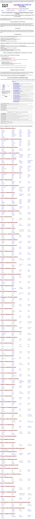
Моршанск (29, 387)
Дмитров (13, 132)
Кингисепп (13, 145)
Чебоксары (3, 414)
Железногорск (21, 225)
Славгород (3, 427)
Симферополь (3, 298)
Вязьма (13, 374)
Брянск (2, 252)
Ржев (2, 394)
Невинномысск (29, 380)
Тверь (2, 391)
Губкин (20, 248)
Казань (2, 160)
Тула (2, 397)
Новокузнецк (20, 454)
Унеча (12, 255)
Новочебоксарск (30, 414)
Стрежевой (13, 481)
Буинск (13, 161)
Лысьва (20, 181)
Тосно (28, 145)
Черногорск (3, 499)
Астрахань (3, 241)
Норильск (3, 226)
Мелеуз (2, 203)
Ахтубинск (13, 242)
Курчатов (20, 311)
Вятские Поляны (14, 288)
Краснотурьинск (21, 154)
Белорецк (20, 202)
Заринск (20, 426)
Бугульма (13, 160)
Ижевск (3, 403)
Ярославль (3, 420)
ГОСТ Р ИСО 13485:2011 (16, 95)
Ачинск (13, 225)
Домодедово (13, 133)
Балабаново (13, 282)
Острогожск (29, 264)
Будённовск (3, 381)
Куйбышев (29, 212)
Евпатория (20, 298)
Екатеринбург (3, 154)
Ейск (28, 168)
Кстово (29, 174)
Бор (19, 175)
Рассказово (3, 388)
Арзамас (13, 175)
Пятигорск (29, 381)
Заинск (20, 160)
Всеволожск (3, 145)
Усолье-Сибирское (14, 516)
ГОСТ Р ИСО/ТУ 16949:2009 (16, 93)
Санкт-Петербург (4, 140)
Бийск (20, 427)
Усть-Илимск (21, 516)
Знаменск (20, 242)
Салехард (3, 509)
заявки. (5, 45)
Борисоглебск (13, 265)
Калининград (3, 275)
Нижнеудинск (29, 515)
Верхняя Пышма (14, 154)
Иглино (29, 202)
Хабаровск (3, 493)
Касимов (13, 364)
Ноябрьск (29, 509)
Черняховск (13, 278)
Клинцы (20, 252)
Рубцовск (3, 428)
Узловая (3, 398)
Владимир (3, 258)
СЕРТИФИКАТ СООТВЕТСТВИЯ (10, 10)
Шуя (2, 271)
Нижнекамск (29, 161)
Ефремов (20, 397)
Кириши (20, 140)
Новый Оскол (29, 248)
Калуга (2, 281)
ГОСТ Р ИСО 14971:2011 (16, 101)
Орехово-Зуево (29, 132)
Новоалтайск (29, 426)
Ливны (28, 344)
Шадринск (29, 304)
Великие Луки (13, 358)
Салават (13, 203)
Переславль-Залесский (30, 421)
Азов (2, 188)
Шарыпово (13, 226)
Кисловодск (20, 380)
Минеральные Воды (21, 381)
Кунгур (20, 182)
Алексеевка (13, 248)
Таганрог (29, 189)
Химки (2, 133)
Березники (13, 182)
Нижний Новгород (4, 174)
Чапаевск (3, 196)
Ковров (29, 259)
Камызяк (29, 242)
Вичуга (13, 271)
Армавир (20, 168)
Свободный (29, 433)
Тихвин (20, 144)
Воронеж (3, 264)
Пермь (2, 181)
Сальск (29, 188)
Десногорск (20, 374)
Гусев (20, 275)
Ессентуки (13, 380)
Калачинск (20, 219)
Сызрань (29, 195)
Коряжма (13, 235)
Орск (2, 341)
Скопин (2, 365)
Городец (20, 174)
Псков (2, 357)
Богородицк (13, 397)
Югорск (13, 506)
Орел (2, 344)
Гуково (12, 189)
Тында (2, 433)
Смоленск (3, 374)
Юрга (28, 454)
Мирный (20, 235)
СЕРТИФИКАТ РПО (31, 10)
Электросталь (3, 137)
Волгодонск (13, 188)
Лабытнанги (13, 509)
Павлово (3, 175)
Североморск (3, 328)
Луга (2, 144)
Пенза (2, 351)
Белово (2, 454)
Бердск (13, 212)
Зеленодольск (20, 161)
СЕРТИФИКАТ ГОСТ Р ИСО (22, 10)
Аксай (2, 189)
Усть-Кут (29, 516)
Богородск (13, 174)
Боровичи (13, 334)
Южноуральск (13, 209)
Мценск (2, 348)
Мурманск (3, 327)
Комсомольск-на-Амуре (22, 493)
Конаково (29, 391)
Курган (2, 304)
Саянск (2, 516)
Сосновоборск (3, 225)
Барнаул (3, 426)
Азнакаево (3, 161)
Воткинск (13, 403)
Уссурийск (13, 463)
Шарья (13, 295)
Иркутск (3, 515)
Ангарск (13, 515)
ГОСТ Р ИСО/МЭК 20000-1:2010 (17, 96)
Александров (13, 259)
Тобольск (3, 490)
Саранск (3, 321)
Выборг (13, 140)
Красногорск (20, 132)
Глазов (20, 404)
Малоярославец (3, 282)
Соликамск (29, 182)
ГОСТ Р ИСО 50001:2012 (16, 87)
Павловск (3, 266)
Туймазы (20, 203)
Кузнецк (29, 351)
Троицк (2, 209)
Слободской (3, 289)
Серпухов (3, 132)
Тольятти (3, 195)
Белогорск (13, 433)
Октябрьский (3, 202)
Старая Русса (3, 334)
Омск (2, 218)
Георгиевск (3, 382)
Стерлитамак (13, 202)
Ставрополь (3, 380)
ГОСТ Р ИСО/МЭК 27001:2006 (17, 88)
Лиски (20, 265)
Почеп (28, 252)
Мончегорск (20, 327)
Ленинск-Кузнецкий (14, 454)
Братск (20, 515)
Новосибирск (3, 212)
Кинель (13, 196)
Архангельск (3, 235)
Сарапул (3, 404)
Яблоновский (13, 232)
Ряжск (28, 364)
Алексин (13, 398)
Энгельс (13, 371)
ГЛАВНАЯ (2, 10)
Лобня (20, 133)
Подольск (29, 133)
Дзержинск (29, 175)
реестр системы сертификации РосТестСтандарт (13, 49)
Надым (20, 509)
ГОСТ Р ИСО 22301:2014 (16, 92)
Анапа (12, 167)
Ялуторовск (13, 490)
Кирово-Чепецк (21, 288)
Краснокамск (13, 181)
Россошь (3, 265)
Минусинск (29, 225)
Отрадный (20, 195)
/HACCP (17, 86)
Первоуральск (29, 154)
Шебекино (13, 249)
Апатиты (13, 328)
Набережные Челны (30, 160)
